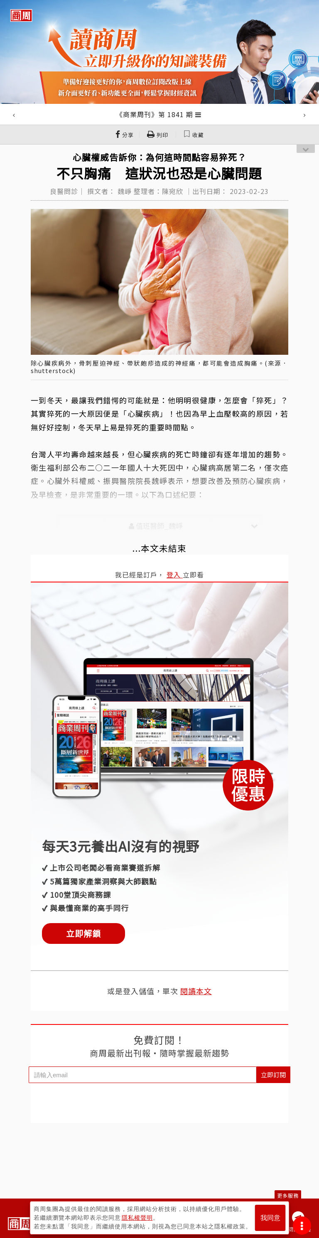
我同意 (270, 1217)
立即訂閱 (273, 1074)
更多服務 (288, 1195)
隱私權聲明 (137, 1217)
